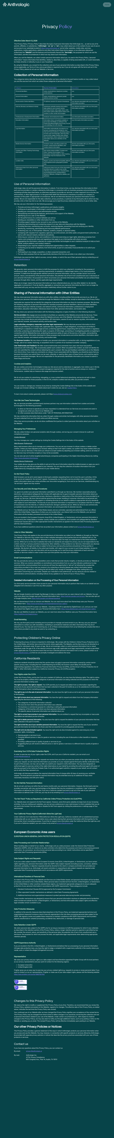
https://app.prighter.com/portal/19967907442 (29, 974)
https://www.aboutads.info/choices (26, 458)
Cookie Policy (72, 388)
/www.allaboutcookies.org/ (62, 394)
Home (107, 5)
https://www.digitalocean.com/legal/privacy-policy (78, 609)
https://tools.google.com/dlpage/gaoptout (46, 598)
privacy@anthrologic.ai (22, 259)
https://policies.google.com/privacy (73, 596)
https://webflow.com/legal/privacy (25, 614)
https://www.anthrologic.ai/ (50, 48)
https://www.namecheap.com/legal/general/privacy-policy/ (47, 604)
